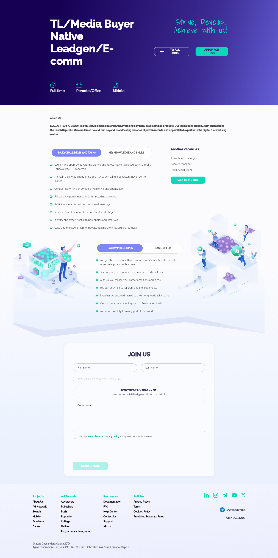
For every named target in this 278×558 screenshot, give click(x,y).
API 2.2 (107, 526)
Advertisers (67, 501)
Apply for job (211, 51)
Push (64, 511)
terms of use (94, 436)
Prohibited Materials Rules (149, 516)
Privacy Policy (142, 501)
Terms (137, 506)
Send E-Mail (90, 466)
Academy (38, 521)
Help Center (110, 511)
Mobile (36, 516)
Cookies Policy (142, 511)
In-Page (65, 521)
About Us (38, 501)
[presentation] (139, 449)
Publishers (67, 506)
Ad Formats (69, 496)
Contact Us (109, 516)
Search (37, 511)
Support (108, 521)
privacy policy (112, 436)
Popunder (66, 516)
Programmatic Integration (76, 531)
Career (36, 526)
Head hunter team (181, 169)
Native (65, 526)
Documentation (112, 501)
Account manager (181, 164)
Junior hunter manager (184, 158)
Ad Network (40, 506)
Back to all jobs (187, 180)
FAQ (105, 506)
